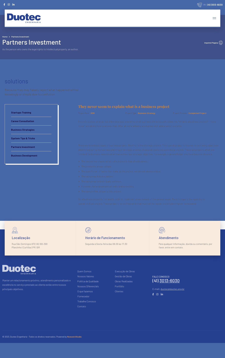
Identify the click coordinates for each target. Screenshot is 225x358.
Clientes (119, 291)
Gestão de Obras (123, 276)
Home (4, 37)
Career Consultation (22, 121)
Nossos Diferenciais (88, 286)
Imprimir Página (213, 43)
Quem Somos (84, 271)
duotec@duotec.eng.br (172, 288)
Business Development (24, 155)
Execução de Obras (125, 271)
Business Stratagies (23, 129)
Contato (81, 306)
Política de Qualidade (88, 281)
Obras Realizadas (124, 281)
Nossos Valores (85, 276)
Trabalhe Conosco (86, 301)
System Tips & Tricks (23, 138)
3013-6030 (170, 280)
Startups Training (21, 112)
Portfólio (119, 286)
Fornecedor (83, 296)
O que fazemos (85, 291)
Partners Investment (23, 146)
